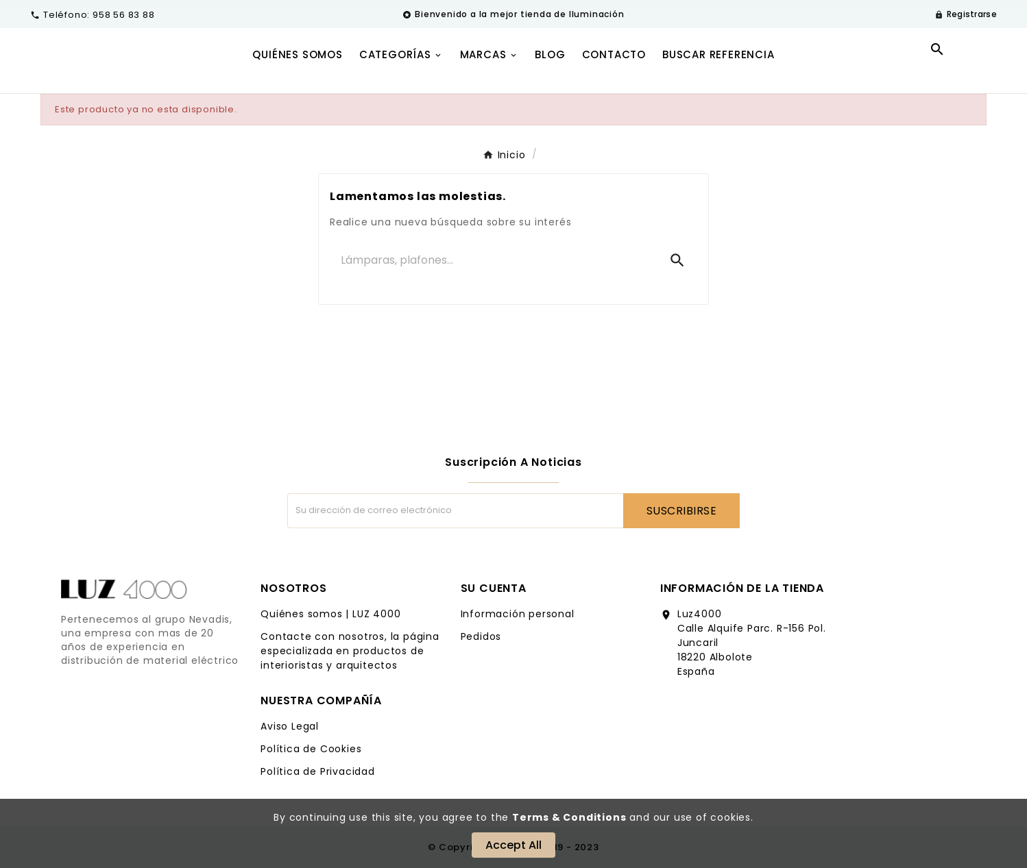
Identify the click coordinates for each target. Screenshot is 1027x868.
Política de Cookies (311, 749)
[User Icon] (965, 14)
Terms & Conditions (569, 817)
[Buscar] (493, 260)
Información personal (518, 614)
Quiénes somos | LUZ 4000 (330, 614)
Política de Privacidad (318, 771)
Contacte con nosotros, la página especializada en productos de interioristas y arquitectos (350, 651)
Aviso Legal (290, 726)
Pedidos (481, 636)
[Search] (677, 260)
